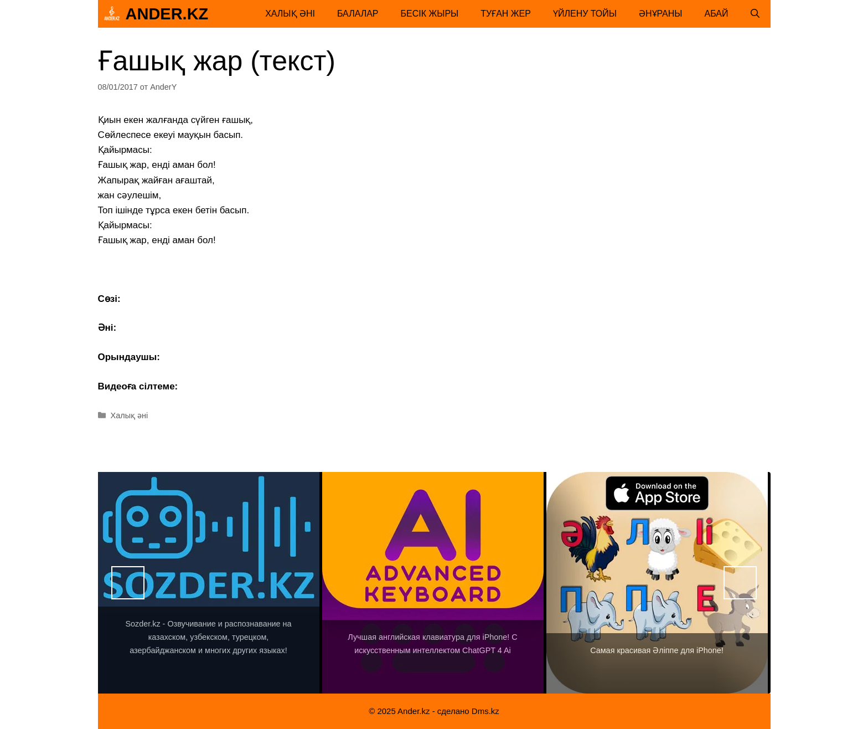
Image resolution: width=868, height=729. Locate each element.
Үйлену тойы (585, 13)
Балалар (358, 13)
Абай (716, 13)
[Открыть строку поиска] (755, 14)
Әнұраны (661, 13)
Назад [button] (127, 582)
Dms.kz (485, 711)
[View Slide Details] (208, 583)
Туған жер (505, 13)
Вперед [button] (740, 582)
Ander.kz (167, 14)
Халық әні (290, 13)
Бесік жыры (430, 13)
